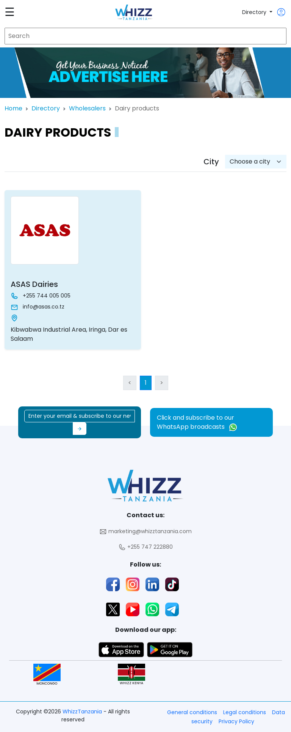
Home (13, 108)
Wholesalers (87, 108)
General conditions (192, 712)
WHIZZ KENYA (131, 674)
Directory (255, 12)
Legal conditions (244, 712)
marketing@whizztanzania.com (145, 531)
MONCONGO (47, 674)
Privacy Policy (236, 721)
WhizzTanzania (83, 711)
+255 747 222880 (145, 547)
